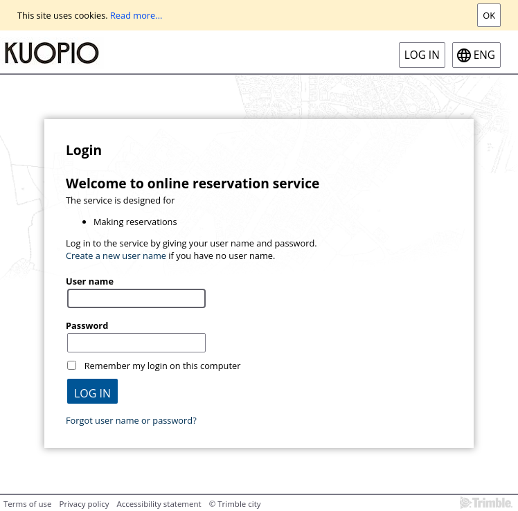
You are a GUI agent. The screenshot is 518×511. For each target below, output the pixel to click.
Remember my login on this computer (162, 365)
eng (484, 55)
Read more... (136, 15)
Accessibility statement (159, 504)
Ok (489, 15)
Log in (422, 55)
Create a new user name (116, 255)
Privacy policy (84, 504)
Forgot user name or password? (131, 420)
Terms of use (27, 504)
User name (90, 281)
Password (87, 325)
